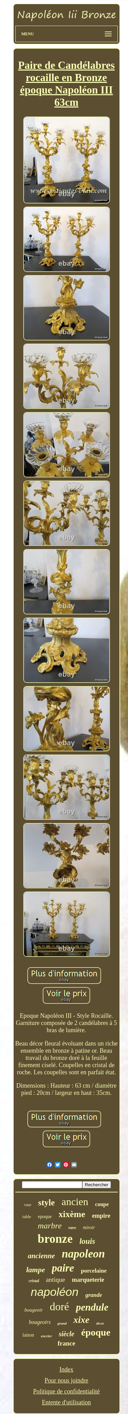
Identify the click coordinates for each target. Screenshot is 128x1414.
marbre (50, 1225)
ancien (74, 1201)
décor (100, 1323)
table (27, 1216)
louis (87, 1241)
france (66, 1343)
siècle (66, 1334)
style (46, 1202)
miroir (89, 1227)
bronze (55, 1239)
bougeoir (33, 1310)
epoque (45, 1216)
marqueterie (88, 1279)
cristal (34, 1280)
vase (27, 1204)
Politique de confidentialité (66, 1391)
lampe (35, 1269)
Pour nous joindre (66, 1380)
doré (59, 1306)
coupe (102, 1204)
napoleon (83, 1254)
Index (66, 1369)
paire (63, 1268)
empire (101, 1215)
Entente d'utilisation (66, 1402)
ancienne (41, 1256)
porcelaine (93, 1270)
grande (93, 1295)
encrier (46, 1336)
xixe (81, 1320)
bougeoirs (40, 1322)
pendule (92, 1307)
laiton (28, 1335)
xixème (72, 1214)
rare (72, 1227)
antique (55, 1279)
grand (62, 1323)
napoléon (55, 1291)
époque (96, 1332)
